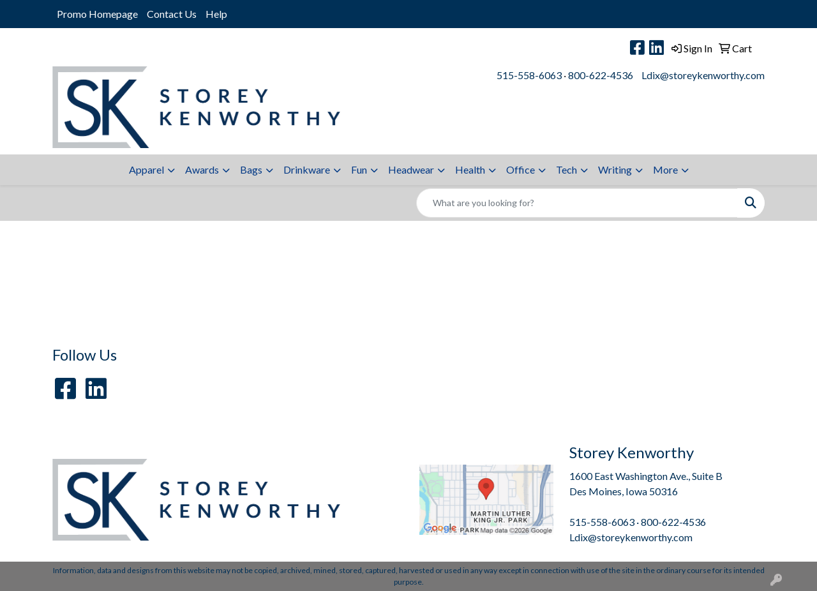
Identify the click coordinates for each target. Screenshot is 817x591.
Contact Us (172, 14)
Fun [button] (359, 169)
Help (216, 14)
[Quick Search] (577, 203)
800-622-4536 (600, 75)
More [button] (665, 169)
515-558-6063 (529, 75)
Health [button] (470, 169)
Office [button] (520, 169)
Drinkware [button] (306, 169)
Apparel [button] (146, 169)
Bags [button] (251, 169)
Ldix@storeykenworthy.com (703, 75)
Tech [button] (566, 169)
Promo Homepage (97, 14)
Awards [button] (202, 169)
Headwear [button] (411, 169)
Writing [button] (615, 169)
